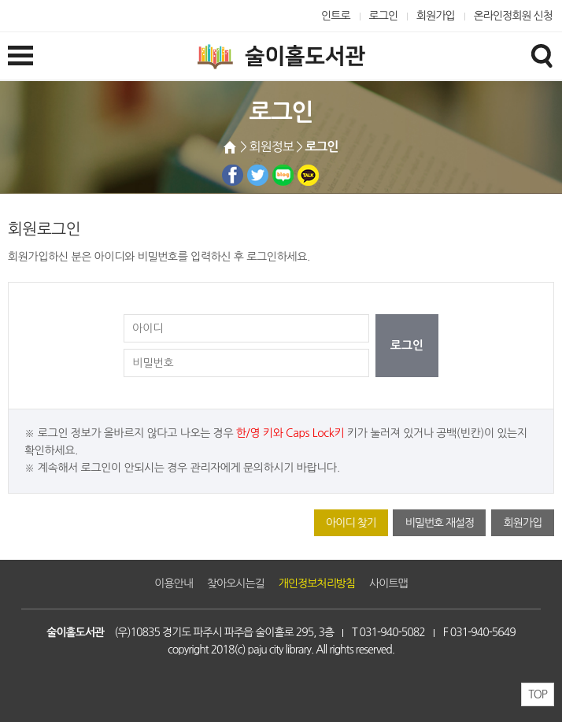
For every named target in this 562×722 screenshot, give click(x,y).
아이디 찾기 (351, 522)
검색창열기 (541, 55)
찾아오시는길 (235, 583)
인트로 (335, 15)
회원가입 (435, 15)
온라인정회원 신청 (513, 15)
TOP (537, 694)
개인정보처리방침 (317, 583)
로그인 (383, 15)
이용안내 (173, 583)
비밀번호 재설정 (439, 522)
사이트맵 (388, 583)
